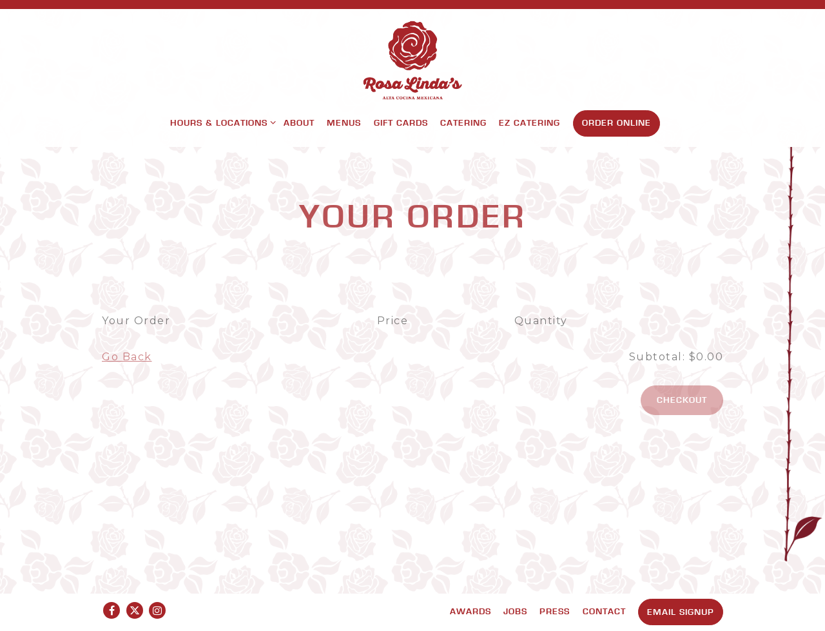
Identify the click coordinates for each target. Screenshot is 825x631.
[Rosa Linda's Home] (412, 59)
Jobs (515, 611)
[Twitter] (134, 610)
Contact (604, 611)
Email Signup (680, 612)
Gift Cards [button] (401, 122)
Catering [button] (463, 122)
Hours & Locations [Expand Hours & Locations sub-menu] (221, 121)
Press (554, 611)
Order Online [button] (616, 122)
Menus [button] (344, 122)
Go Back (127, 357)
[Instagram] (157, 610)
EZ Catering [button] (529, 122)
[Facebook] (111, 610)
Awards (470, 611)
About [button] (299, 122)
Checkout (682, 399)
